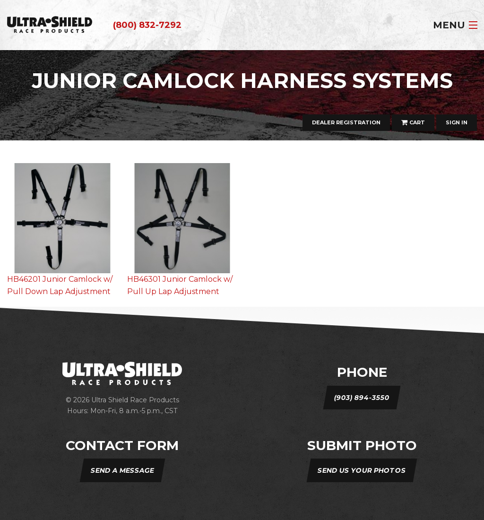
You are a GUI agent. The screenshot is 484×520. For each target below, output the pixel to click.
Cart (413, 122)
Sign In (456, 122)
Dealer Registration (346, 122)
